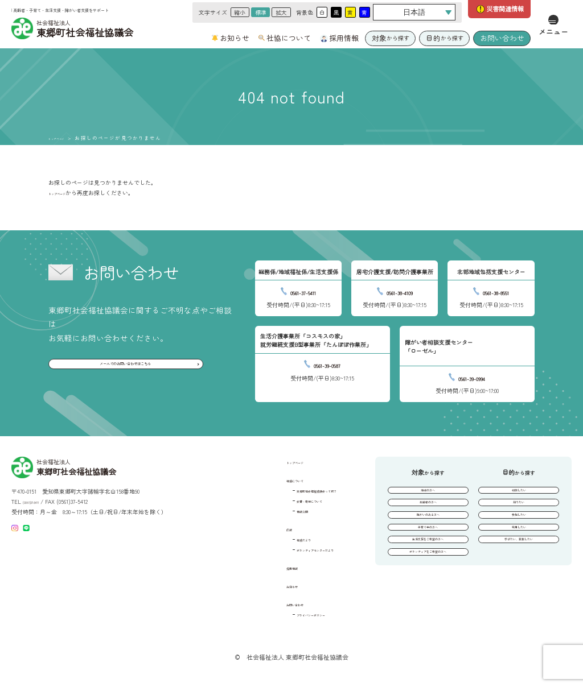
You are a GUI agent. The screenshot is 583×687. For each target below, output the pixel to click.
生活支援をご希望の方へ (428, 566)
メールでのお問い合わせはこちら (124, 368)
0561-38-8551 (496, 291)
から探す (390, 37)
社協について (288, 38)
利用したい (518, 548)
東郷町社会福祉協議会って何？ (296, 490)
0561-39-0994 (472, 377)
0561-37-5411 (303, 291)
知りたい (518, 511)
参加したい (518, 529)
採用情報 (344, 38)
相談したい (518, 493)
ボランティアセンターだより (294, 549)
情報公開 (268, 510)
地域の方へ (428, 493)
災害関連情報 (505, 8)
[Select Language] (414, 12)
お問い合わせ (502, 37)
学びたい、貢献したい (518, 566)
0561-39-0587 (327, 364)
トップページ (65, 137)
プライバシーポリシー (285, 614)
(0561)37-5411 (38, 501)
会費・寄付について (282, 500)
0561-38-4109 (399, 291)
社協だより (271, 539)
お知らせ (234, 38)
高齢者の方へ (428, 511)
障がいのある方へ (428, 529)
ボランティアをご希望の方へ (428, 585)
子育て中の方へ (428, 548)
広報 (252, 528)
